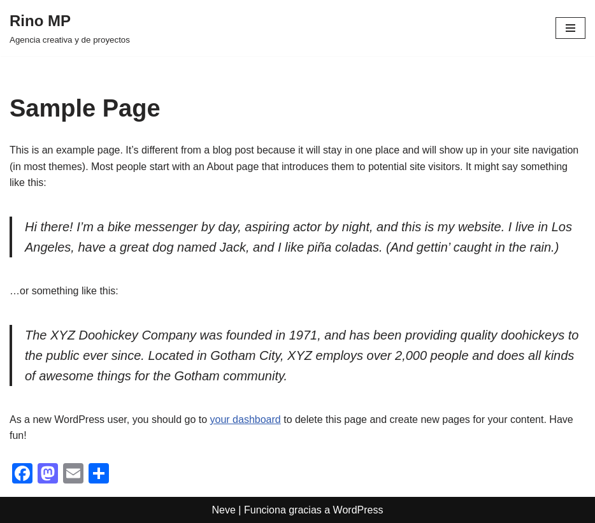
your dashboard (245, 419)
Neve (224, 510)
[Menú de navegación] (570, 28)
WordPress (358, 510)
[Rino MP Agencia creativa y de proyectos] (70, 28)
